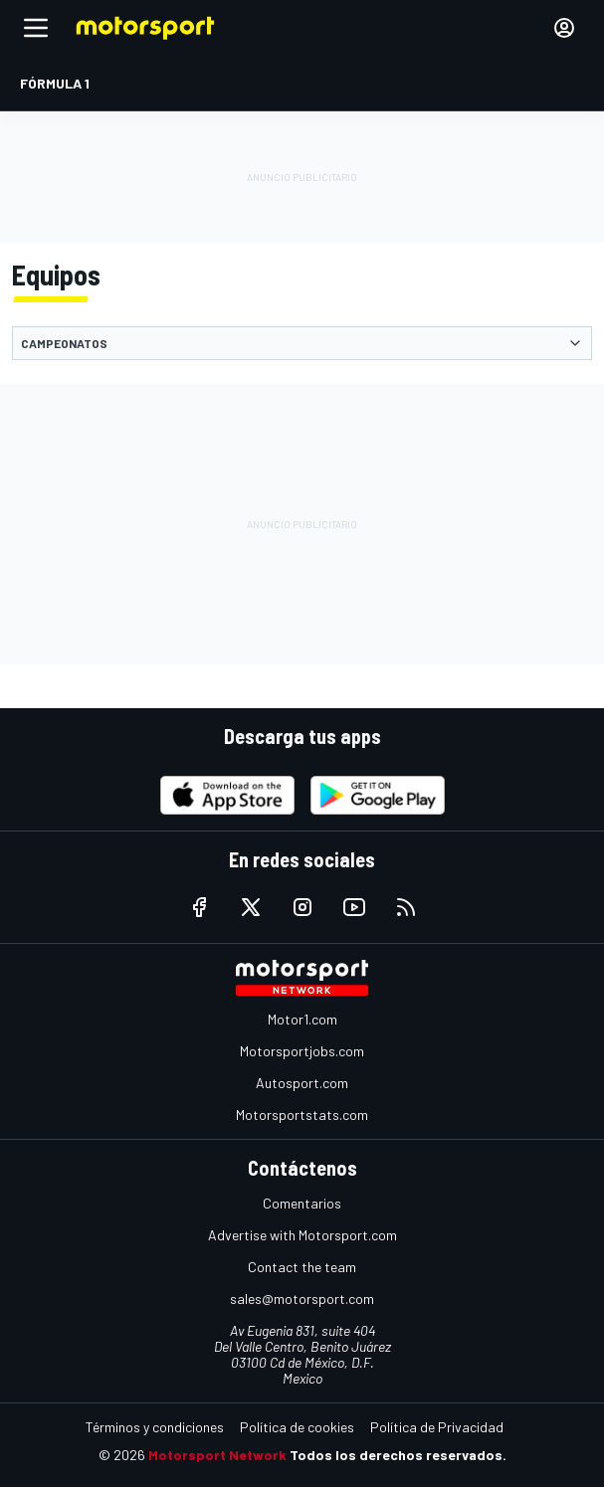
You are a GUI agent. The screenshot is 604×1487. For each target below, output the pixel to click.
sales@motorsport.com (302, 1298)
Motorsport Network (217, 1454)
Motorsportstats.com (302, 1114)
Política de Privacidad (436, 1426)
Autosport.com (302, 1082)
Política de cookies (297, 1426)
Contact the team (302, 1266)
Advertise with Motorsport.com (302, 1234)
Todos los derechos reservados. (398, 1454)
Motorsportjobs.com (302, 1050)
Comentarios (302, 1203)
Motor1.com (302, 1019)
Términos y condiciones (155, 1426)
